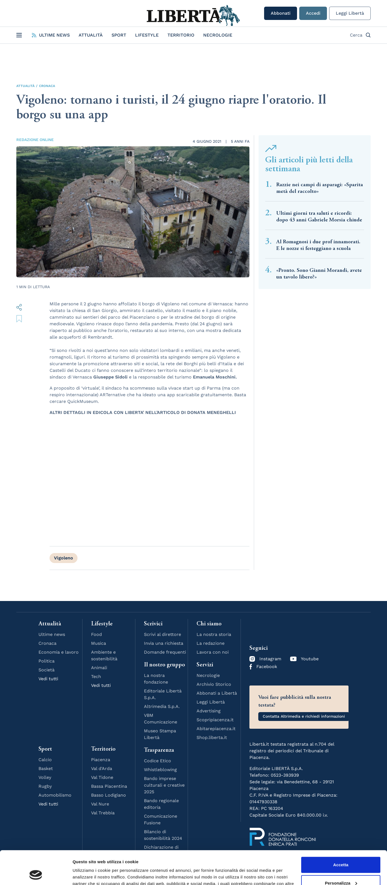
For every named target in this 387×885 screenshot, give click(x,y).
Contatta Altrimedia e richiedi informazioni (304, 716)
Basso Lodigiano (108, 795)
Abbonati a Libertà (217, 693)
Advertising (209, 710)
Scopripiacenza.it (215, 719)
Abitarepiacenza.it (216, 728)
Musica (98, 643)
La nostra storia (214, 634)
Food (96, 634)
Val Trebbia (103, 812)
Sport (119, 35)
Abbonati (280, 13)
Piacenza (100, 759)
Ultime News (51, 35)
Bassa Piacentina (109, 786)
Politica (46, 661)
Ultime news (51, 634)
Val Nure (100, 804)
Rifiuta (340, 869)
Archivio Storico (214, 684)
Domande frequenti (165, 652)
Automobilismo (54, 795)
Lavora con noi (213, 652)
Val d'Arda (101, 768)
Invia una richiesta (163, 643)
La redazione (211, 643)
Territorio (180, 35)
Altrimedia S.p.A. (162, 706)
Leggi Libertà (350, 13)
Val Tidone (102, 777)
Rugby (45, 786)
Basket (45, 768)
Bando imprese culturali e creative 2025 (164, 785)
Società (46, 669)
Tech (96, 676)
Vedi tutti (48, 678)
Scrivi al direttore (162, 634)
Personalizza (341, 851)
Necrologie (217, 35)
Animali (99, 667)
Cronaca (47, 86)
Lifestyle (147, 35)
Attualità (91, 35)
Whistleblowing (160, 769)
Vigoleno (63, 558)
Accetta (341, 833)
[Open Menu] (19, 35)
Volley (44, 777)
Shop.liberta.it (212, 737)
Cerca (360, 35)
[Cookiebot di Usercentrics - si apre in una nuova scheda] (36, 874)
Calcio (45, 759)
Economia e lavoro (58, 652)
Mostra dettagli (87, 874)
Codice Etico (157, 760)
